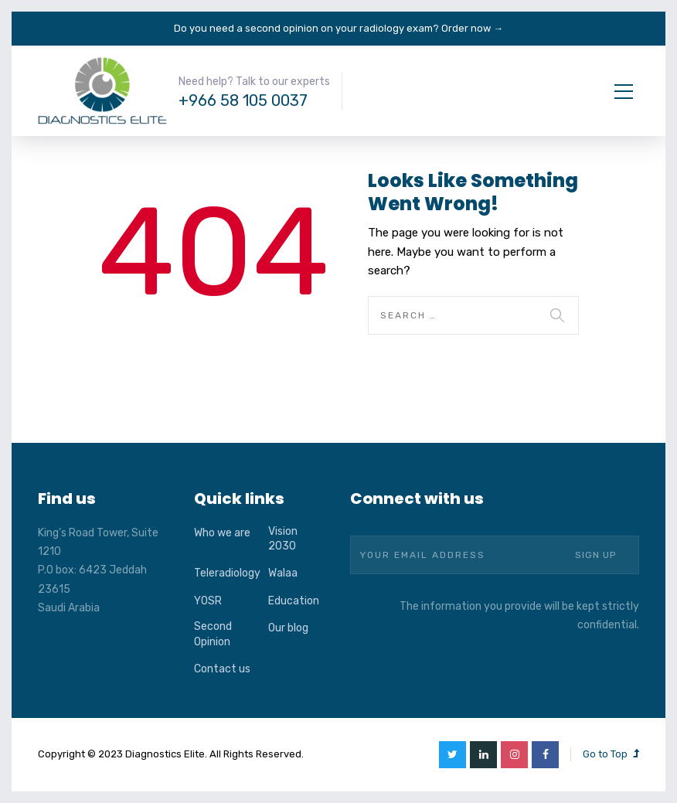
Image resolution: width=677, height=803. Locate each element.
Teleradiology (227, 573)
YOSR (208, 600)
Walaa (283, 573)
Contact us (222, 668)
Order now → (472, 28)
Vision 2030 (283, 539)
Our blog (288, 628)
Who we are (222, 532)
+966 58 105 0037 (243, 100)
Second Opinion (213, 634)
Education (293, 600)
